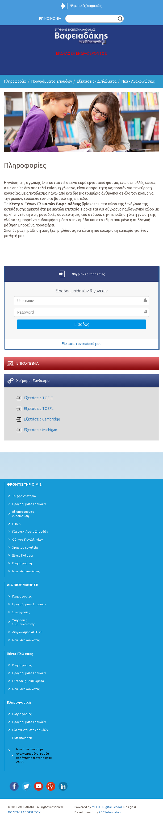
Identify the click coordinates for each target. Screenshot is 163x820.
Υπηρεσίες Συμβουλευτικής (23, 622)
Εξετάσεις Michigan (40, 430)
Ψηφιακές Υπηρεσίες (86, 5)
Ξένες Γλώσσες (23, 555)
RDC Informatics (110, 812)
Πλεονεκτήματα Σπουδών (30, 531)
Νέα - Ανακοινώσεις (138, 81)
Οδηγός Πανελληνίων (27, 539)
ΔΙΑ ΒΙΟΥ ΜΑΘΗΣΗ (22, 585)
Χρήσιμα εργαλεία (25, 547)
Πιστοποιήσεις (22, 737)
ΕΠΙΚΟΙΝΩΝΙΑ (50, 18)
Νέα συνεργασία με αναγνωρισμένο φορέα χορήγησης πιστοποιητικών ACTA (35, 755)
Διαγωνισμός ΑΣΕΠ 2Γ (27, 632)
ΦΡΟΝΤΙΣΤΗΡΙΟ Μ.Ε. (24, 484)
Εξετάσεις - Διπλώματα (97, 81)
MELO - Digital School (107, 807)
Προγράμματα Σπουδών (51, 81)
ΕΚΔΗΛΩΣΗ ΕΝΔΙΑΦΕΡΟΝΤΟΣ (81, 53)
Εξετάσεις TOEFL (38, 408)
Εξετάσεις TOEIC (38, 398)
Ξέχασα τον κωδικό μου (82, 344)
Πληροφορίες (15, 81)
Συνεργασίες (21, 612)
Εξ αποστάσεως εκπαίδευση (23, 514)
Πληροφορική (22, 563)
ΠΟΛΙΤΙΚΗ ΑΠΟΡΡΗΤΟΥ (24, 812)
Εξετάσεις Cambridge (42, 419)
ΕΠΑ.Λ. (16, 523)
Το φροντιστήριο (24, 496)
